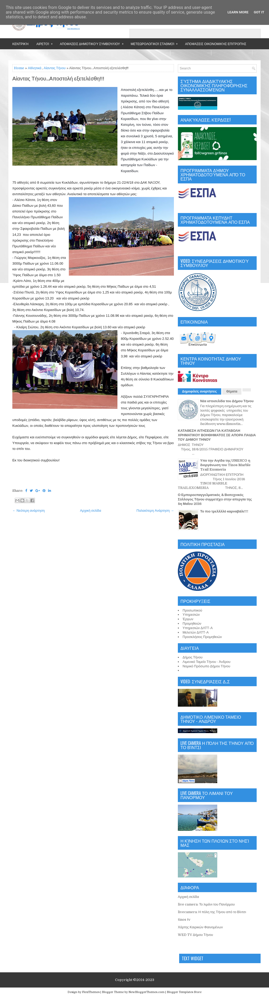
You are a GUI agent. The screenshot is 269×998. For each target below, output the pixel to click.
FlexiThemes (91, 992)
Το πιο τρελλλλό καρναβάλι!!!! (224, 511)
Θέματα (231, 391)
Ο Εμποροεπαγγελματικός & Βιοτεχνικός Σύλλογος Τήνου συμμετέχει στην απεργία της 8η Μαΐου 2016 (215, 499)
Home (19, 68)
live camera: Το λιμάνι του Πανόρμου (206, 904)
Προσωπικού (192, 610)
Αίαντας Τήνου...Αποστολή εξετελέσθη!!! (58, 79)
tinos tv (184, 919)
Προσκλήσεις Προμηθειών (202, 637)
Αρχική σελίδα (90, 510)
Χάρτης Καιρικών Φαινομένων (200, 927)
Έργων (188, 619)
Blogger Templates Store (184, 992)
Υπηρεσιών (191, 615)
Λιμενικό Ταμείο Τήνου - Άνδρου (206, 662)
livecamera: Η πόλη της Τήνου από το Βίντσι (212, 912)
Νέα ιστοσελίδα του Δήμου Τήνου (227, 401)
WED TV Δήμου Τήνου (195, 935)
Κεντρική (20, 43)
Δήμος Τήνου (193, 657)
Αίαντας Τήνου (54, 68)
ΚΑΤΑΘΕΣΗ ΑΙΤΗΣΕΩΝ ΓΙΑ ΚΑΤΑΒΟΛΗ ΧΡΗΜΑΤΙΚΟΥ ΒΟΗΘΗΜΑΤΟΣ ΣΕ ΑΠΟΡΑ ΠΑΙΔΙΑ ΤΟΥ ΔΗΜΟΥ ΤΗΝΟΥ (217, 435)
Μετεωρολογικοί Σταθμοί (156, 42)
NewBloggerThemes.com (146, 992)
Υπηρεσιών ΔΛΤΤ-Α (198, 628)
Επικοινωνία (33, 54)
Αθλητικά (34, 68)
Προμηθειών (192, 623)
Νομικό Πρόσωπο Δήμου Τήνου (206, 666)
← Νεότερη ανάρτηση (28, 510)
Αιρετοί (46, 42)
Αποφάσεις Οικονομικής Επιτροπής (215, 43)
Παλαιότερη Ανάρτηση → (155, 510)
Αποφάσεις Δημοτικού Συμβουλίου (93, 42)
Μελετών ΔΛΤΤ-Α (196, 632)
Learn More (238, 12)
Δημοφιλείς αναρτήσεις (199, 391)
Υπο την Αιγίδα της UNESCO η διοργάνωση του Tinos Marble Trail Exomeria (225, 465)
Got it (259, 12)
